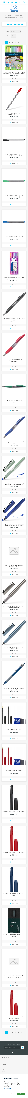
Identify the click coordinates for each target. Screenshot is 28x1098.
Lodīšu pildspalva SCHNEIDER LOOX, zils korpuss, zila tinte (14, 689)
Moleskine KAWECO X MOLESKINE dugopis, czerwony (14, 853)
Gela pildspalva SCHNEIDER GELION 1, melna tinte (14, 319)
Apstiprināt (21, 1094)
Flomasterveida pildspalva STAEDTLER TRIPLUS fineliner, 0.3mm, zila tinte (14, 237)
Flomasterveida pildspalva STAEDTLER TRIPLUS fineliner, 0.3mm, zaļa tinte (14, 196)
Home (5, 15)
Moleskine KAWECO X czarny (14, 729)
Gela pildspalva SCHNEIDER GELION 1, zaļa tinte (14, 401)
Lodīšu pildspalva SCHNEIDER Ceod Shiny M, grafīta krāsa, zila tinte (14, 606)
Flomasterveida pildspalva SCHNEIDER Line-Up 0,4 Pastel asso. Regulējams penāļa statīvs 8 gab (14, 74)
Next (21, 42)
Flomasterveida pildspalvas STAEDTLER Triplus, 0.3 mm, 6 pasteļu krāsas (14, 278)
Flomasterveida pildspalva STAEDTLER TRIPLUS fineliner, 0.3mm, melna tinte (14, 155)
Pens (20, 17)
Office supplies (18, 15)
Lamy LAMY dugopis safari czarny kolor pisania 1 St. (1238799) (14, 565)
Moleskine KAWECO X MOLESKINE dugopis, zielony (14, 935)
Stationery (10, 15)
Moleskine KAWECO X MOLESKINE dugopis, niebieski (14, 894)
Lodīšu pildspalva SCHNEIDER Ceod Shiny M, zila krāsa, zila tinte (14, 648)
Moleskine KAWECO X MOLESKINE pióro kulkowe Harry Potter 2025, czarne (14, 976)
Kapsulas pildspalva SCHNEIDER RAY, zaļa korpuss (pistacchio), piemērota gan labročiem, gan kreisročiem (14, 484)
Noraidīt (13, 1094)
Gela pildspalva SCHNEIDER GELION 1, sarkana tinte (14, 360)
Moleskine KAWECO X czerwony (14, 770)
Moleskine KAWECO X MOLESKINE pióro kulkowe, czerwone (14, 1017)
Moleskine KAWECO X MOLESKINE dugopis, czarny (14, 812)
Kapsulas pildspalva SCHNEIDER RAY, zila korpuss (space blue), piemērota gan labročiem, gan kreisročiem (14, 525)
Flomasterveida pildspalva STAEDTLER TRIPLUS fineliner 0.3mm (14, 114)
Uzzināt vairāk (7, 1088)
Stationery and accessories (11, 17)
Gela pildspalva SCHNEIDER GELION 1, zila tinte (14, 442)
